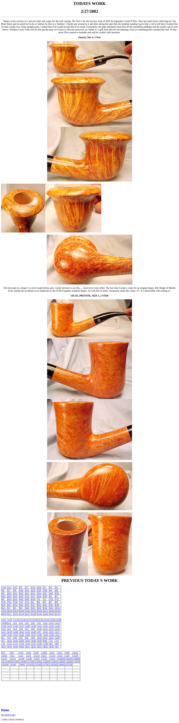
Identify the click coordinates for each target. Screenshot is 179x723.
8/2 (38, 602)
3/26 (27, 635)
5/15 (27, 596)
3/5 (56, 587)
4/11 (15, 593)
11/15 (44, 655)
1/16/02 (22, 661)
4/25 (15, 596)
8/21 (27, 646)
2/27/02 (68, 664)
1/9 (39, 623)
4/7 (21, 638)
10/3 (52, 653)
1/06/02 (76, 658)
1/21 (9, 587)
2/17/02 (45, 664)
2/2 (21, 587)
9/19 (45, 608)
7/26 (15, 602)
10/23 (33, 611)
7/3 (50, 640)
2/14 (33, 587)
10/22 (27, 611)
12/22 (46, 620)
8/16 (21, 605)
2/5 (21, 629)
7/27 (21, 602)
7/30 (45, 643)
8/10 (3, 605)
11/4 (29, 655)
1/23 (45, 626)
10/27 (45, 611)
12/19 (34, 620)
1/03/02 (69, 658)
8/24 (51, 605)
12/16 (21, 658)
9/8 (11, 653)
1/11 (45, 623)
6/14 (9, 599)
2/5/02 (13, 664)
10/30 (57, 611)
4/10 (9, 593)
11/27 (57, 614)
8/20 (39, 605)
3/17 (57, 632)
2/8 (33, 629)
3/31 (57, 635)
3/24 (22, 635)
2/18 (10, 632)
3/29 (39, 590)
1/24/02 (45, 661)
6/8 (3, 599)
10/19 (15, 611)
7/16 (51, 599)
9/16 (33, 608)
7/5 (44, 599)
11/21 (39, 614)
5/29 (45, 596)
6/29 (40, 640)
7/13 (10, 643)
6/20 (22, 640)
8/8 (56, 602)
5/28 (57, 638)
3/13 (45, 632)
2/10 (39, 629)
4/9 (3, 593)
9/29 (36, 653)
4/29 (21, 596)
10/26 (39, 611)
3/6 (3, 590)
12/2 (4, 620)
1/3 (15, 623)
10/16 (10, 611)
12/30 (4, 623)
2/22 (22, 632)
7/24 (28, 643)
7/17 (57, 599)
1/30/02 (76, 661)
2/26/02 (61, 664)
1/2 (9, 623)
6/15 (15, 599)
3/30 (45, 590)
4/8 (56, 590)
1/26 (57, 626)
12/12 (4, 658)
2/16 (57, 629)
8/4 (56, 643)
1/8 (33, 623)
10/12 (4, 611)
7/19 (22, 643)
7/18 (3, 602)
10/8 (67, 653)
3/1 (44, 587)
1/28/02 (61, 661)
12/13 (16, 620)
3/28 (33, 590)
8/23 (40, 646)
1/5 (27, 623)
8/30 (51, 646)
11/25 (51, 614)
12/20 (29, 658)
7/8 (3, 643)
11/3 (9, 614)
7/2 (38, 599)
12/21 (40, 620)
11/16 (52, 655)
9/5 (3, 653)
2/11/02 (30, 664)
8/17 (33, 605)
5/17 (33, 596)
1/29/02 (68, 661)
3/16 (21, 590)
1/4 (21, 623)
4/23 (3, 596)
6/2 (50, 596)
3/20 (4, 635)
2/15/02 (38, 664)
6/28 (27, 599)
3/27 (33, 635)
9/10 (27, 608)
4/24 (9, 596)
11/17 (27, 614)
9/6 (21, 608)
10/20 (22, 611)
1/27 (15, 587)
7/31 (27, 602)
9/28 (29, 653)
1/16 (15, 626)
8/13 (4, 646)
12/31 (52, 658)
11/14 (22, 614)
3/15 (51, 632)
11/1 (12, 655)
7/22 (9, 602)
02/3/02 (5, 664)
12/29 (58, 620)
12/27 (44, 658)
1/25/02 (53, 661)
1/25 (51, 626)
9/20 (51, 608)
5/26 (39, 596)
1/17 (22, 626)
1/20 (33, 626)
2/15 (51, 629)
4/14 (39, 593)
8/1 (32, 602)
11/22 (45, 614)
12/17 (28, 620)
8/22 (45, 605)
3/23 (15, 635)
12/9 (67, 655)
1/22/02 (37, 661)
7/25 (33, 643)
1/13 (57, 623)
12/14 (22, 620)
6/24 (27, 640)
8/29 (45, 646)
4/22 (57, 593)
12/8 (10, 620)
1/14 (4, 587)
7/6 (56, 640)
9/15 (21, 653)
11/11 (15, 614)
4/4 (50, 590)
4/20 (51, 593)
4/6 (15, 638)
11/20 (33, 614)
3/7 (9, 590)
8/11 (9, 605)
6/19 (15, 640)
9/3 (9, 608)
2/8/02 (22, 664)
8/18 (15, 646)
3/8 (14, 590)
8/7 (50, 602)
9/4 (14, 608)
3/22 (10, 635)
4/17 (45, 593)
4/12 (21, 593)
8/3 (44, 602)
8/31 (3, 608)
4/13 (27, 593)
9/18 (39, 608)
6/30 (33, 599)
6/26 (21, 599)
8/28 (57, 605)
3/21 (27, 590)
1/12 (51, 623)
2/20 (15, 632)
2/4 (15, 629)
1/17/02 (30, 661)
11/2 (21, 655)
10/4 (59, 653)
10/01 (44, 653)
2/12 (45, 629)
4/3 (9, 638)
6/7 (56, 596)
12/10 (75, 655)
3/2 (50, 587)
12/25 (52, 620)
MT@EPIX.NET (8, 715)
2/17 (4, 632)
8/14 (15, 605)
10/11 (57, 608)
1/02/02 (61, 658)
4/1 (3, 638)
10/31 (4, 614)
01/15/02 (14, 661)
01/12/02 (6, 661)
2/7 (26, 587)
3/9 (39, 632)
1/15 (10, 626)
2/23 (27, 632)
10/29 (51, 611)
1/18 (27, 626)
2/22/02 (53, 664)
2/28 (39, 587)
